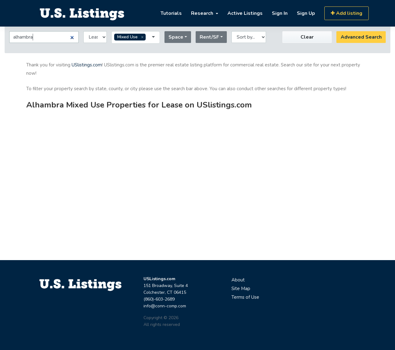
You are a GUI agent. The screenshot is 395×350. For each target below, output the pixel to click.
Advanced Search (361, 37)
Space (175, 37)
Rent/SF (209, 37)
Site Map (240, 288)
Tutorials (171, 13)
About (238, 280)
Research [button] (202, 13)
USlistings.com (87, 65)
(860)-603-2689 (159, 299)
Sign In (280, 13)
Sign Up (306, 13)
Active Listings (245, 13)
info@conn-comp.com (164, 306)
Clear (307, 37)
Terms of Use (245, 297)
